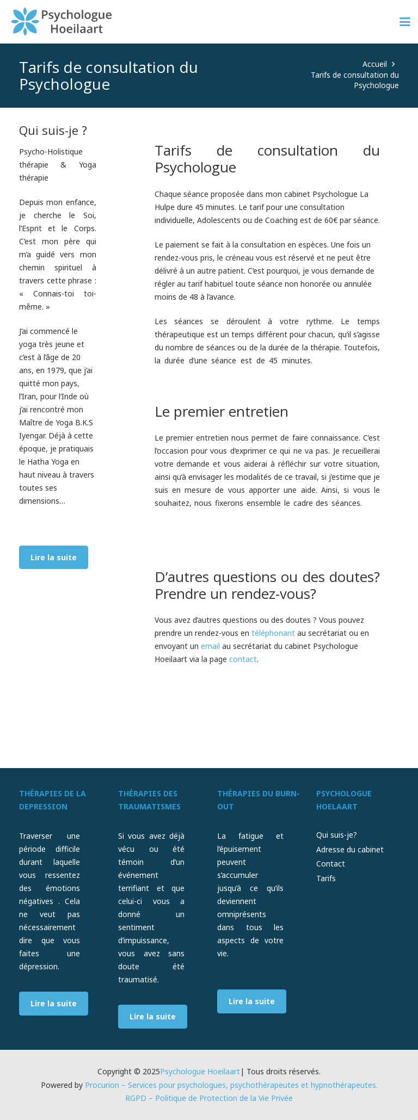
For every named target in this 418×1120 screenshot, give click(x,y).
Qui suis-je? (336, 835)
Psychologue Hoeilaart (200, 1071)
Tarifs (326, 878)
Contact (330, 863)
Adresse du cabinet (350, 849)
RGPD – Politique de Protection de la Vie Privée (209, 1098)
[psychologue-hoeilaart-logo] (65, 21)
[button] (405, 21)
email (210, 646)
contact (243, 659)
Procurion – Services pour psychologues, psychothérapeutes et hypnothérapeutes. (231, 1085)
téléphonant (273, 633)
